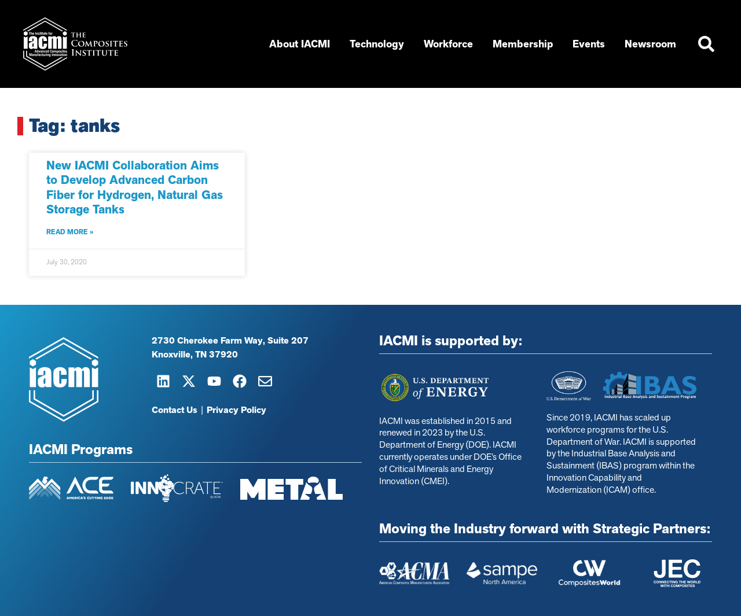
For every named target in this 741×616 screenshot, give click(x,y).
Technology (380, 44)
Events (592, 44)
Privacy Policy (236, 410)
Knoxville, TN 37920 (195, 354)
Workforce (451, 44)
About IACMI (302, 44)
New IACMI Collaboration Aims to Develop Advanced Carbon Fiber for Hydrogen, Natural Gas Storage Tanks (134, 187)
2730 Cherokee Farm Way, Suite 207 (230, 340)
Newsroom (653, 44)
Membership (526, 44)
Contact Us (174, 410)
